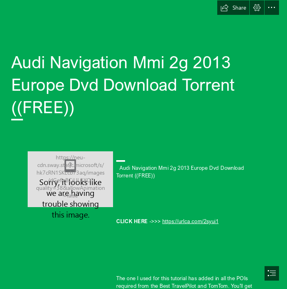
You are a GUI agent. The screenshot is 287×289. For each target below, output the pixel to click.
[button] (233, 7)
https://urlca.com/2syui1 (190, 221)
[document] (143, 144)
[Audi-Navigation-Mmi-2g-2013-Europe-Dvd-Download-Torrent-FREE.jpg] (70, 179)
